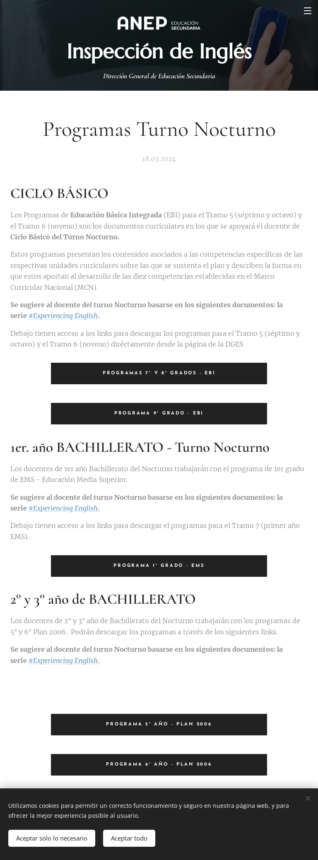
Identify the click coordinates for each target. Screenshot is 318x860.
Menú (307, 10)
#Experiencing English (63, 315)
